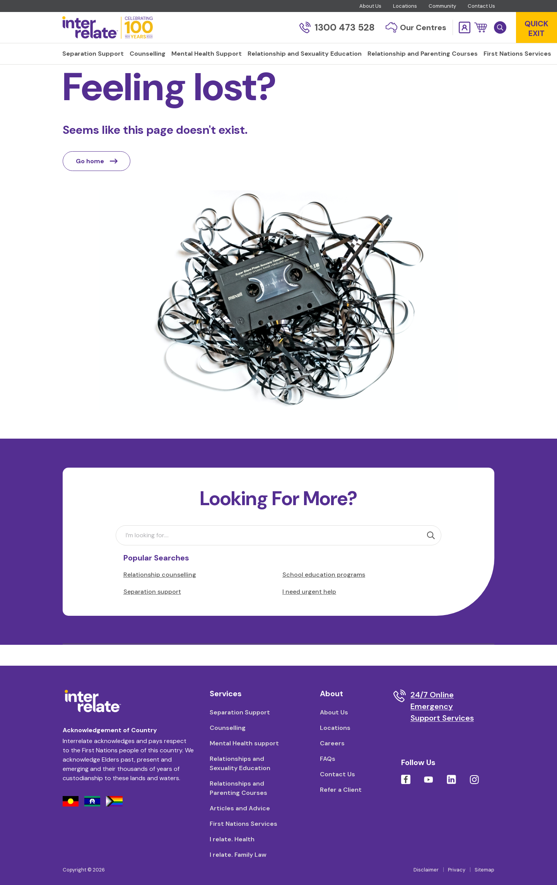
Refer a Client (341, 790)
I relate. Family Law (238, 855)
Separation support (152, 612)
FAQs (327, 759)
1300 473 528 (337, 27)
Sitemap (484, 869)
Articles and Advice (240, 808)
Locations (405, 6)
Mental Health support (244, 743)
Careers (332, 743)
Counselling (228, 728)
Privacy (456, 869)
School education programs (323, 595)
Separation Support (240, 712)
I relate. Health (232, 839)
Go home (97, 182)
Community (442, 6)
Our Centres (416, 27)
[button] (480, 27)
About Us (370, 6)
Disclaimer (426, 869)
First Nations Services (243, 824)
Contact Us (481, 6)
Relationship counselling (159, 595)
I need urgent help (309, 612)
